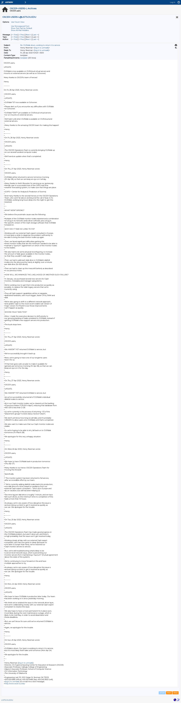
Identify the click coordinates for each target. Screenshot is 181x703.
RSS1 (169, 693)
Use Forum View (17, 22)
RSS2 (175, 693)
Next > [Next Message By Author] (28, 39)
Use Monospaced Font (20, 26)
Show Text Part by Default (21, 28)
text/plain (24, 58)
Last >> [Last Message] (35, 35)
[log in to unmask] (41, 48)
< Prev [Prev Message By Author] (21, 39)
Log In (172, 2)
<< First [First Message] (14, 35)
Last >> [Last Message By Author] (35, 39)
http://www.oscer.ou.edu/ (15, 684)
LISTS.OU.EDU (7, 700)
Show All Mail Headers (20, 30)
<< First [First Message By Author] (14, 39)
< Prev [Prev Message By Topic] (21, 37)
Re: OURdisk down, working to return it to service (40, 45)
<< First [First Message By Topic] (14, 37)
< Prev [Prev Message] (21, 35)
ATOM (162, 693)
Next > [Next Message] (28, 35)
